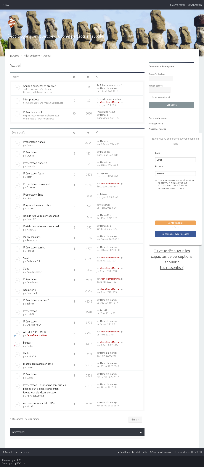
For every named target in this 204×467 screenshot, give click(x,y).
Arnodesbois (32, 282)
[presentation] (178, 205)
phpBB (17, 460)
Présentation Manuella (35, 163)
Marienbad (32, 293)
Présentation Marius (106, 111)
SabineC (30, 303)
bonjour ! (27, 342)
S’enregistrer (168, 66)
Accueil (15, 65)
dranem (30, 208)
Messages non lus (157, 128)
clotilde (30, 367)
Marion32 (31, 219)
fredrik (30, 345)
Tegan (29, 176)
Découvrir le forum (158, 118)
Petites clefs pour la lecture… (110, 98)
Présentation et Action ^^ (36, 300)
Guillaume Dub (33, 261)
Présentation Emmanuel (36, 184)
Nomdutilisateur (34, 271)
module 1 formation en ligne (38, 364)
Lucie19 (30, 314)
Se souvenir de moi (161, 97)
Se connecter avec (175, 234)
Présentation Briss (33, 194)
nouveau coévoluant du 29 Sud (39, 403)
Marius (103, 114)
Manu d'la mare (107, 88)
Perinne (30, 250)
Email (158, 153)
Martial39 (31, 356)
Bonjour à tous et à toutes (37, 205)
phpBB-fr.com (19, 463)
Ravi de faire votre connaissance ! (41, 215)
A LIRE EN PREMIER (34, 332)
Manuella (31, 166)
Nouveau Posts (156, 123)
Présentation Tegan (33, 173)
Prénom (159, 166)
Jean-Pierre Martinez (110, 101)
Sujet (26, 268)
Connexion (154, 66)
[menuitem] (5, 5)
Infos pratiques (31, 99)
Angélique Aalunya (35, 395)
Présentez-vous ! (32, 112)
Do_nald (30, 155)
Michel (30, 406)
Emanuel (31, 187)
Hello (26, 353)
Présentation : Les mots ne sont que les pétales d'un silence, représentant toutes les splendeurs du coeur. (44, 388)
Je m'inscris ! (175, 223)
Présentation (30, 152)
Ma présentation (31, 237)
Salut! (26, 258)
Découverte (29, 289)
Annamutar (32, 240)
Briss (29, 197)
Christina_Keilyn (34, 324)
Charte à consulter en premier (39, 86)
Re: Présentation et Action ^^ (109, 85)
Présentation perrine (34, 247)
